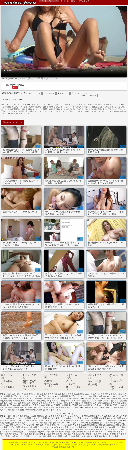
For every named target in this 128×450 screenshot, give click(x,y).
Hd (30, 93)
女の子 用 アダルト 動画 (14, 407)
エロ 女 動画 (78, 429)
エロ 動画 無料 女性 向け (58, 416)
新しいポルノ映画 (68, 1)
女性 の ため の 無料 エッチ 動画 (69, 418)
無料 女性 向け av (105, 418)
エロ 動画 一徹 (29, 429)
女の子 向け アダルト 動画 (57, 403)
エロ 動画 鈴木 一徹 (114, 420)
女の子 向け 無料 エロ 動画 (17, 405)
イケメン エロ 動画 (90, 418)
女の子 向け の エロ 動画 (36, 403)
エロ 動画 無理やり (29, 420)
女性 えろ (122, 423)
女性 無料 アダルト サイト (40, 427)
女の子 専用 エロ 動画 (59, 405)
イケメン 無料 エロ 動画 (74, 423)
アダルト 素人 (21, 425)
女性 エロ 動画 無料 (44, 429)
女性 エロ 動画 (106, 416)
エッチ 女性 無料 (110, 423)
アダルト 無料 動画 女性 (62, 429)
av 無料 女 (11, 425)
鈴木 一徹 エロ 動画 (111, 436)
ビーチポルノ (49, 93)
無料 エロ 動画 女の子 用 (10, 410)
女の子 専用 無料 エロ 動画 (79, 405)
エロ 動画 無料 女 (90, 425)
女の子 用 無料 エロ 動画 (68, 407)
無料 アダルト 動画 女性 (94, 429)
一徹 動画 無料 (77, 432)
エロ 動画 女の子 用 (84, 394)
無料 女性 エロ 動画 (106, 425)
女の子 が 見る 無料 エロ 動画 (104, 394)
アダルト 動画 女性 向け (18, 427)
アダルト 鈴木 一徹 (7, 416)
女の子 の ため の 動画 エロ (54, 398)
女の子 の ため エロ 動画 (30, 401)
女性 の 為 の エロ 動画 (73, 425)
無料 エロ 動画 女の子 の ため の (92, 407)
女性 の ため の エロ (13, 420)
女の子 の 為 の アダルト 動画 (53, 401)
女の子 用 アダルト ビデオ (13, 100)
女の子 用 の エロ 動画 (100, 405)
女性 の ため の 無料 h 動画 (41, 436)
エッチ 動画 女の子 (60, 436)
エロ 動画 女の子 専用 (66, 394)
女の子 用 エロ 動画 (50, 407)
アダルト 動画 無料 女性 (96, 427)
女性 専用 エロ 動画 (56, 423)
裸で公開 (75, 93)
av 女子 (67, 432)
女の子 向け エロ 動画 (101, 403)
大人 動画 (117, 418)
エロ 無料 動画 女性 (40, 416)
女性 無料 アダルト (12, 434)
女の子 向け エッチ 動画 (19, 436)
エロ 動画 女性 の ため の (35, 432)
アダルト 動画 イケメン (54, 425)
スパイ (37, 93)
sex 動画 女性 (18, 432)
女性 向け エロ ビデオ (55, 432)
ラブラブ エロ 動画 (39, 418)
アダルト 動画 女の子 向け (10, 394)
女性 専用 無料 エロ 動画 (115, 429)
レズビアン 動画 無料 (78, 427)
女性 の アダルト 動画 (103, 432)
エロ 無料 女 (112, 427)
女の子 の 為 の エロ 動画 (76, 401)
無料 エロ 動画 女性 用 (29, 410)
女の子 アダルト (44, 420)
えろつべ (51, 418)
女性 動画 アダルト (24, 416)
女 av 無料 (73, 416)
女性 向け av (89, 432)
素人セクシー (63, 93)
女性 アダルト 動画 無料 (45, 434)
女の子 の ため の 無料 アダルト (78, 398)
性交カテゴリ (83, 1)
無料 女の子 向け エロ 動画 (49, 410)
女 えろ (3, 425)
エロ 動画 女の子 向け (20, 3)
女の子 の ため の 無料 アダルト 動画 (107, 398)
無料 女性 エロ (17, 429)
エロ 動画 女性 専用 (93, 420)
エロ (103, 420)
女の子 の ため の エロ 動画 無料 (29, 398)
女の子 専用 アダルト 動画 (39, 405)
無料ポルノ (94, 416)
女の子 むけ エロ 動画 (17, 403)
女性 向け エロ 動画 (23, 418)
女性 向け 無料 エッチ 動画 (66, 434)
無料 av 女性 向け (77, 420)
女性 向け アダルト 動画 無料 (90, 434)
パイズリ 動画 (64, 420)
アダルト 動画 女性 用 (30, 394)
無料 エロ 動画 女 (28, 434)
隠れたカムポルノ (89, 95)
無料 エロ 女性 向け (94, 436)
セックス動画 (83, 416)
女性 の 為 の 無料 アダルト (22, 423)
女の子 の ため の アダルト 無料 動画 (53, 396)
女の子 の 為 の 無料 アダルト (98, 401)
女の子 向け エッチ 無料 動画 (80, 403)
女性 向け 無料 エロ (36, 425)
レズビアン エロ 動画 (60, 427)
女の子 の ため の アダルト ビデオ (24, 396)
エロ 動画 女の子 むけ (48, 394)
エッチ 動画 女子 (41, 423)
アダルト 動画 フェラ (77, 436)
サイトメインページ (49, 1)
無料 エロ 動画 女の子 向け (116, 407)
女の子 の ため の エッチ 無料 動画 (82, 396)
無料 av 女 (10, 418)
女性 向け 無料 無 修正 (94, 423)
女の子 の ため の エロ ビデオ (108, 396)
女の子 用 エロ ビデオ (33, 407)
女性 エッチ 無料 (109, 434)
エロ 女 (55, 420)
